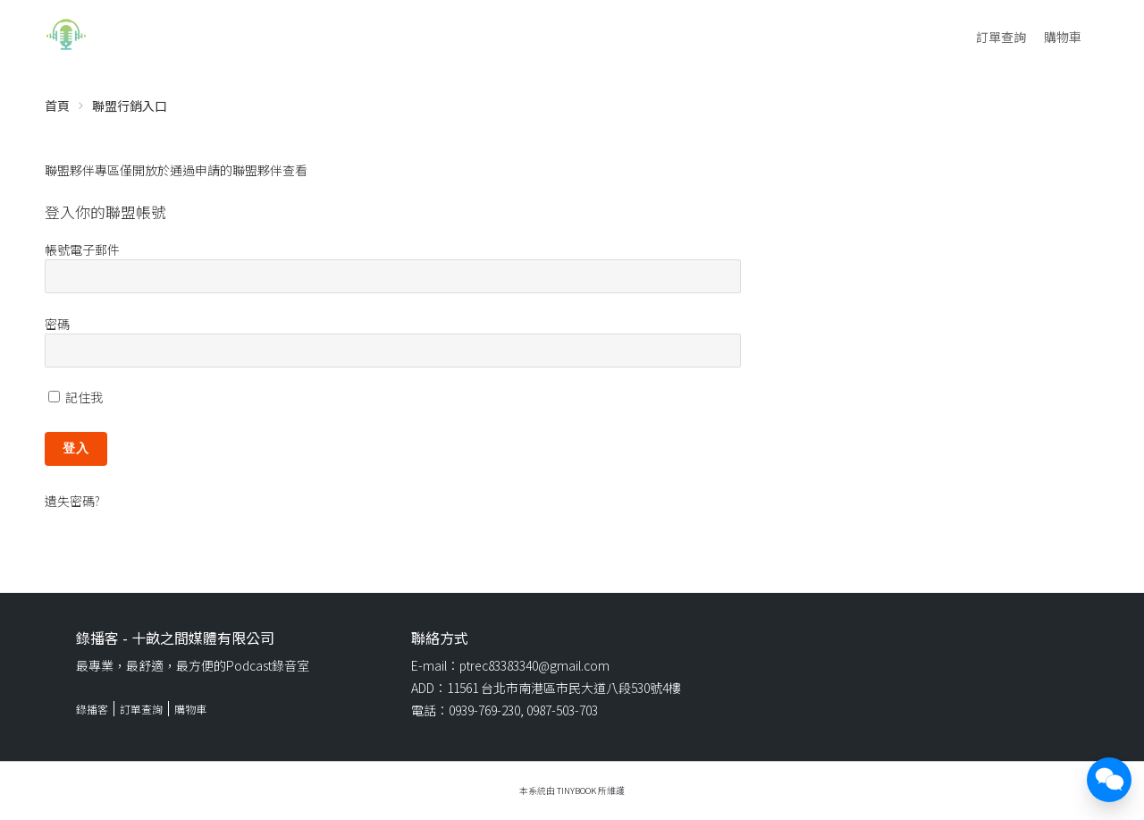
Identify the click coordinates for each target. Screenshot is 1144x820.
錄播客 (92, 708)
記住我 (75, 397)
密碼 (57, 324)
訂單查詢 (1001, 37)
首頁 (57, 105)
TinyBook (576, 790)
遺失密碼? (72, 501)
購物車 (1062, 37)
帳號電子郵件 (82, 249)
